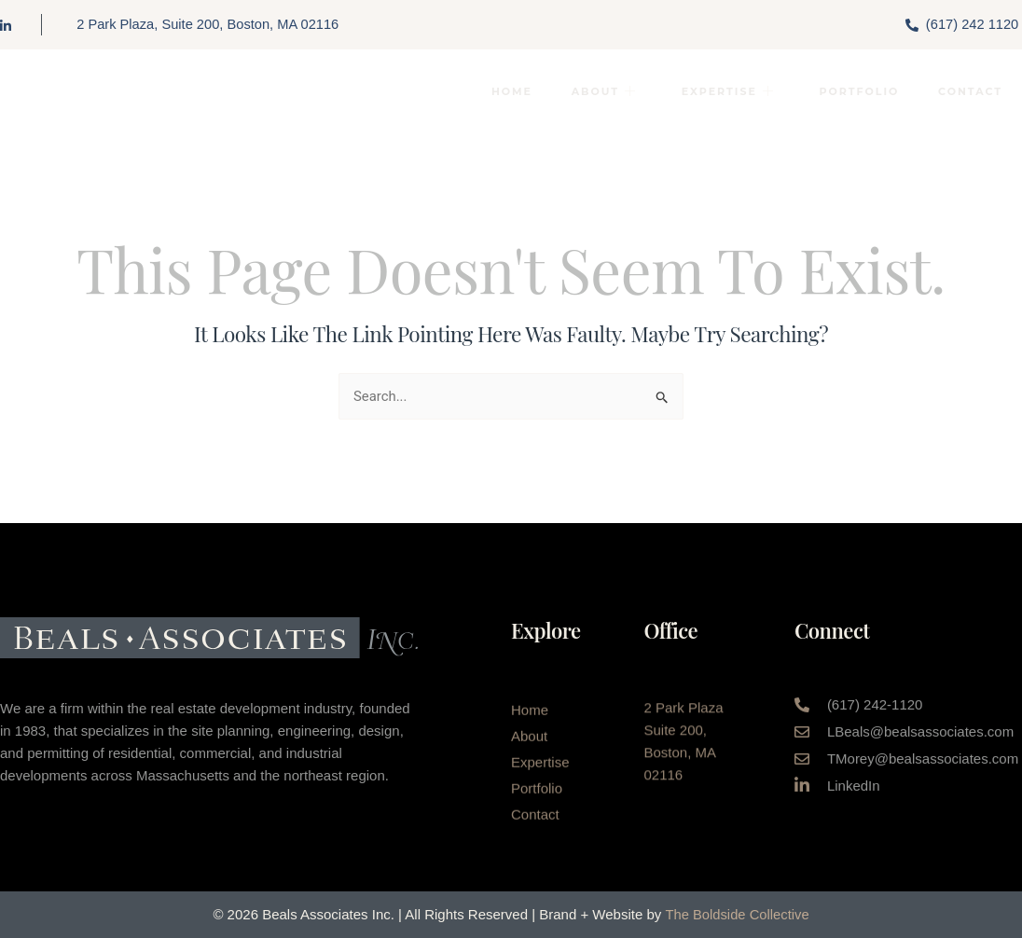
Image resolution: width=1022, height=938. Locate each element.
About (595, 92)
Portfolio (856, 92)
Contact (969, 92)
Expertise (722, 92)
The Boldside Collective (737, 914)
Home (501, 92)
